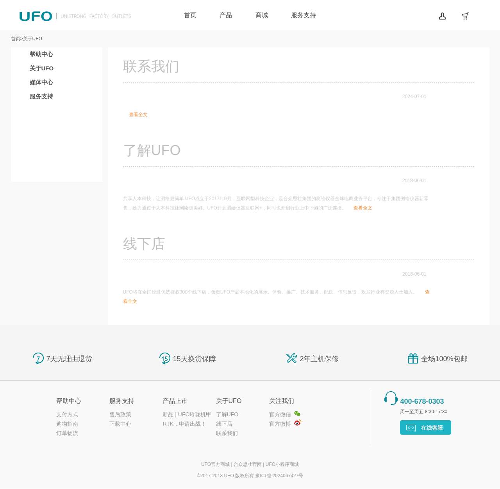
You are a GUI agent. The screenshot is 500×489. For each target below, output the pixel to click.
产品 (226, 15)
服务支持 (303, 15)
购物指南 (67, 424)
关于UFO (42, 68)
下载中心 (120, 424)
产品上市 (175, 401)
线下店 (224, 424)
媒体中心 (41, 82)
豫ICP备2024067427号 (279, 475)
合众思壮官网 (248, 464)
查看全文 (138, 114)
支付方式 (67, 414)
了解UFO (227, 414)
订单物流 (67, 433)
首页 (190, 15)
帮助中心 (41, 54)
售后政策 (120, 414)
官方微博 (280, 424)
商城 (261, 15)
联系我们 (227, 433)
